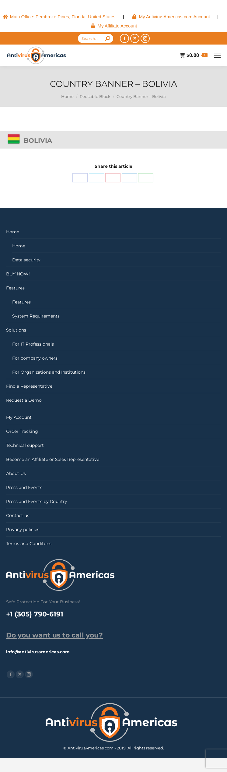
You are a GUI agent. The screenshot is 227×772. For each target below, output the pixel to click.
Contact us (17, 515)
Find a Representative (29, 386)
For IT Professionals (33, 344)
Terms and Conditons (28, 543)
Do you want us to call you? (54, 635)
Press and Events (24, 487)
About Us (16, 473)
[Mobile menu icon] (217, 55)
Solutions (16, 330)
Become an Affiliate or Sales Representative (52, 459)
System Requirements (36, 316)
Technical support (25, 445)
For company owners (35, 358)
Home (12, 232)
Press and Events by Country (36, 501)
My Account (19, 417)
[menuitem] (58, 16)
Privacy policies (22, 529)
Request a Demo (24, 400)
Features (15, 288)
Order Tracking (22, 431)
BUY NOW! (18, 274)
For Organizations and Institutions (49, 372)
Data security (26, 260)
